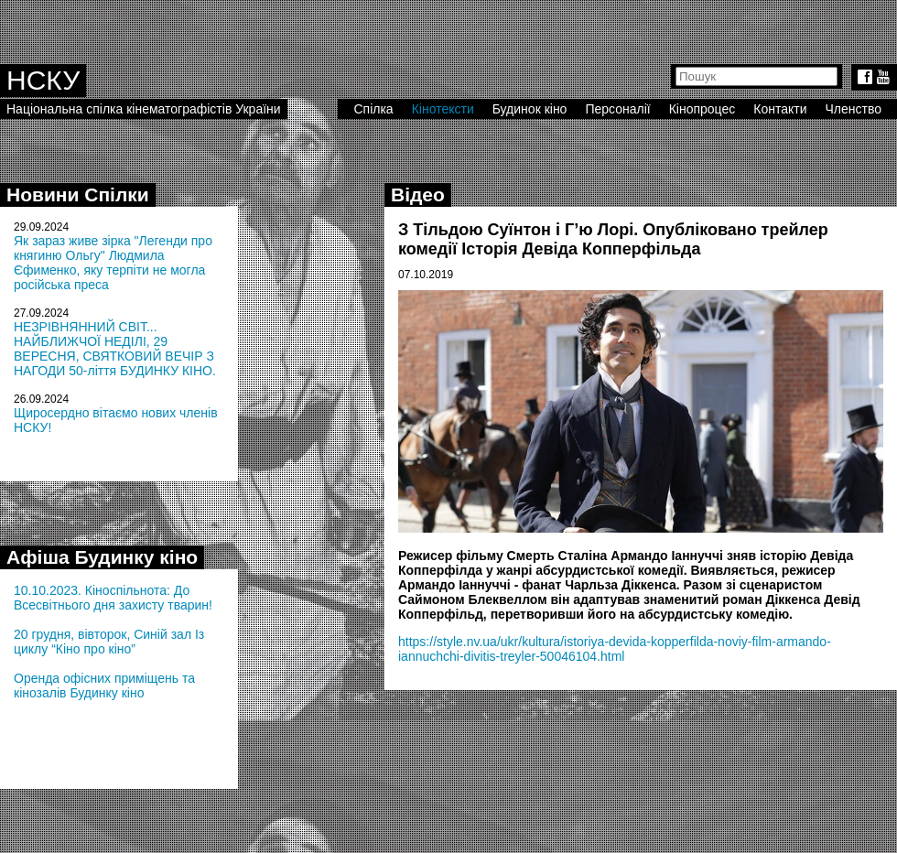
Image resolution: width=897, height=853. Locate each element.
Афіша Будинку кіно (102, 556)
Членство (854, 109)
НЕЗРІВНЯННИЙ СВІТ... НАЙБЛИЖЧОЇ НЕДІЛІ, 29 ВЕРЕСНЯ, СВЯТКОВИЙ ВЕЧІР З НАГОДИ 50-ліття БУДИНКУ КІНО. (115, 348)
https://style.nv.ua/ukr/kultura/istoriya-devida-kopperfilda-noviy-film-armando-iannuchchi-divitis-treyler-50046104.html (614, 649)
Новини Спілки (77, 194)
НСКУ (43, 80)
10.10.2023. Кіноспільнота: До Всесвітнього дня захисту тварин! (113, 597)
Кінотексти (443, 109)
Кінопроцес (702, 109)
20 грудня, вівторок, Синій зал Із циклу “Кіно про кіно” (109, 641)
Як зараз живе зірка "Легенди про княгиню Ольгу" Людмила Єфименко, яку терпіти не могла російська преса (113, 262)
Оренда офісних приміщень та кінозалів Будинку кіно (104, 685)
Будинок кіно (529, 109)
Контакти (779, 109)
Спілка (373, 109)
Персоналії (617, 109)
